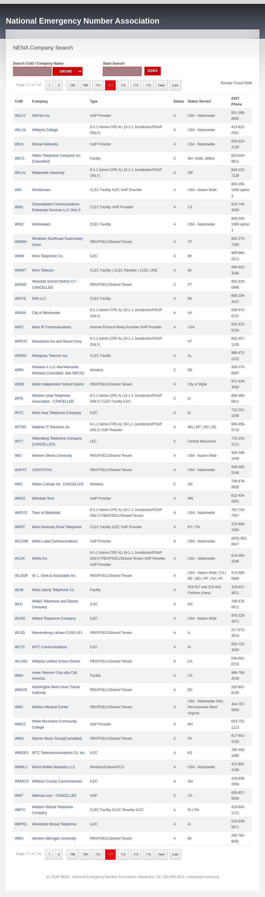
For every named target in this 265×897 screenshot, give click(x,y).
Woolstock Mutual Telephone (54, 824)
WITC (19, 413)
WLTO (20, 647)
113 (135, 85)
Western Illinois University (52, 456)
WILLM (20, 130)
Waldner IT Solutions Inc (51, 427)
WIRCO (21, 341)
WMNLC (21, 767)
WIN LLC (39, 299)
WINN (19, 256)
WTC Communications (49, 647)
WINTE (20, 299)
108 (72, 85)
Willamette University (48, 173)
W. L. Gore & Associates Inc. (54, 576)
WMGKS (21, 753)
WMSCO (21, 781)
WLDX (20, 558)
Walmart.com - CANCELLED (54, 796)
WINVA (20, 313)
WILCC (20, 116)
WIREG (21, 356)
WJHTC (21, 470)
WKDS (20, 498)
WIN (18, 190)
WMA (19, 676)
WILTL (20, 158)
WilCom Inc (41, 116)
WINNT (20, 270)
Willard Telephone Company (54, 618)
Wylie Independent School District (58, 384)
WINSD (20, 285)
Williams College (45, 130)
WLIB (19, 590)
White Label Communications (54, 541)
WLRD (20, 618)
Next (162, 85)
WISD (19, 384)
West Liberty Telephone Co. (53, 590)
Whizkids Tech (43, 498)
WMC (19, 707)
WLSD (20, 633)
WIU (18, 456)
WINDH (21, 242)
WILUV (20, 173)
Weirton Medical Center (50, 707)
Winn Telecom (43, 270)
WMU (19, 838)
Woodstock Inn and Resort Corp (57, 341)
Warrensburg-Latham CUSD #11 (57, 633)
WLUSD (21, 661)
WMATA (21, 690)
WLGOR (21, 576)
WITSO (20, 427)
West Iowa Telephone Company (56, 413)
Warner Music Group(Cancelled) (57, 738)
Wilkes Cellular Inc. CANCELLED (57, 484)
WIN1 (19, 207)
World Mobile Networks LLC (53, 767)
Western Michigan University (54, 838)
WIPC (19, 327)
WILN (19, 144)
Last (175, 85)
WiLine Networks (45, 144)
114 (148, 85)
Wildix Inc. (40, 558)
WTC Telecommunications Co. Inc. (58, 753)
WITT (19, 441)
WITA (19, 398)
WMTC (20, 810)
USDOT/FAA (42, 470)
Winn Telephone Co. (47, 256)
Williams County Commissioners (57, 781)
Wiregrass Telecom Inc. (50, 356)
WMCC (20, 724)
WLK (18, 604)
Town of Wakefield (46, 513)
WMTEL (21, 824)
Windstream (41, 190)
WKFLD (21, 513)
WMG (19, 738)
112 (123, 85)
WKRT (20, 527)
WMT (19, 796)
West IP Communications (51, 327)
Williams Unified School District (56, 661)
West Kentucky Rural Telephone (56, 527)
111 (110, 85)
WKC (19, 484)
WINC (19, 224)
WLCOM (21, 541)
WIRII (19, 370)
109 (85, 85)
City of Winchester (46, 313)
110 (97, 85)
